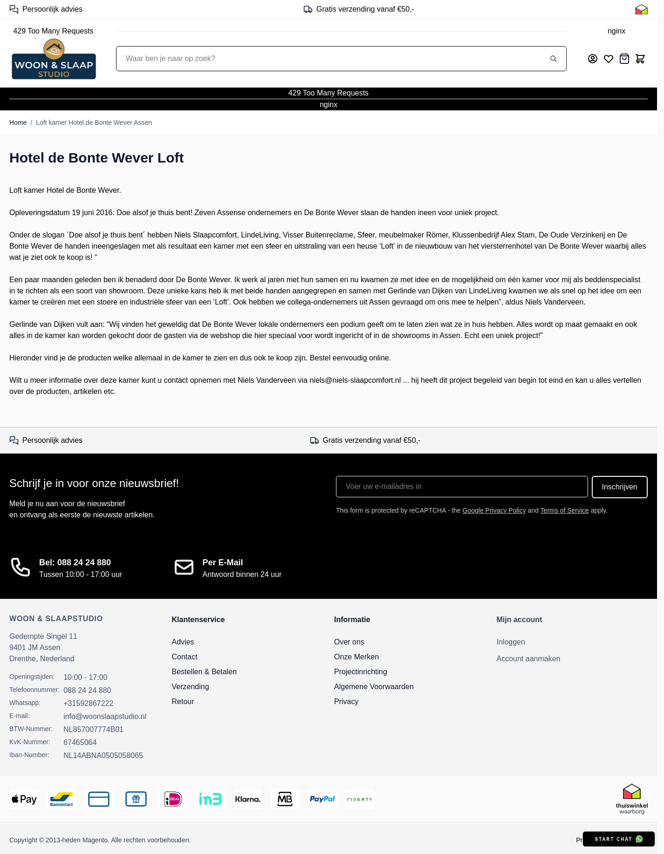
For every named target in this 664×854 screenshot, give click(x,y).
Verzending (190, 687)
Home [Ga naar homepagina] (18, 122)
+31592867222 (88, 703)
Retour (183, 701)
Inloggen (511, 642)
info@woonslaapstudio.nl (104, 716)
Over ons (349, 642)
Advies (183, 642)
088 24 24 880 (87, 690)
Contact (185, 657)
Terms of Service (565, 510)
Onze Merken (356, 657)
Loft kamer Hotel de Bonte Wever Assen (94, 122)
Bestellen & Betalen (204, 672)
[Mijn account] (592, 58)
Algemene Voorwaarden (374, 687)
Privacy (346, 701)
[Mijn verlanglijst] (608, 58)
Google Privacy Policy (494, 510)
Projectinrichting (360, 672)
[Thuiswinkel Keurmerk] (641, 9)
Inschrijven (619, 487)
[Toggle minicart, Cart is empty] (640, 58)
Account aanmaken (529, 659)
